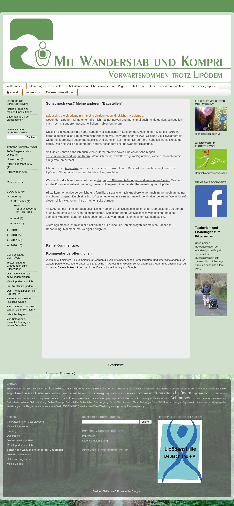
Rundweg (144, 398)
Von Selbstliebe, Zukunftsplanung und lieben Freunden (19, 322)
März (17, 223)
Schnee (197, 398)
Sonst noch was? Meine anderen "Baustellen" (35, 449)
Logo (212, 393)
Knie (132, 393)
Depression (149, 388)
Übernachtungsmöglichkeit (178, 402)
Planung (12, 431)
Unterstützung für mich (20, 459)
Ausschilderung (75, 388)
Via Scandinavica (42, 406)
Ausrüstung (56, 388)
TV (160, 402)
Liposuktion (13, 159)
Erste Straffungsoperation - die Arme (24, 208)
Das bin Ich (55, 86)
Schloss (165, 398)
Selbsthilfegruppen (203, 86)
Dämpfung (137, 388)
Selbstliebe (85, 402)
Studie (113, 402)
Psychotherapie (100, 398)
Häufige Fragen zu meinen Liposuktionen (19, 110)
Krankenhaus (164, 393)
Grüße (77, 393)
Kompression (145, 393)
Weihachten (86, 406)
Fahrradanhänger (212, 388)
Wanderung (71, 406)
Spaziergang (101, 402)
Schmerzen (180, 397)
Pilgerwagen (14, 171)
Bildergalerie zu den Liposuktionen (18, 118)
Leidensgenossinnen (19, 454)
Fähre (199, 388)
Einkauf (166, 388)
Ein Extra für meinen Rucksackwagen (19, 300)
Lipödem (183, 392)
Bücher (121, 388)
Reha (121, 398)
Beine (95, 388)
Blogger (136, 491)
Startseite (116, 365)
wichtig (115, 406)
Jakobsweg (96, 393)
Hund (84, 393)
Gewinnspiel (66, 393)
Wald (59, 406)
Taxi (119, 402)
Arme (44, 388)
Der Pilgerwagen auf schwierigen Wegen (19, 275)
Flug (224, 388)
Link (58, 200)
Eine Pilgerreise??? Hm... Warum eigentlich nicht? (22, 308)
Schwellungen (220, 398)
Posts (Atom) (67, 373)
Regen (114, 398)
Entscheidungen (179, 388)
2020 (14, 196)
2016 (14, 245)
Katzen (117, 393)
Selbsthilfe (72, 402)
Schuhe (206, 398)
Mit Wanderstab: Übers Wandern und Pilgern (98, 86)
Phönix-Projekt (14, 398)
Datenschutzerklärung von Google (116, 267)
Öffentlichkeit (221, 393)
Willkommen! (15, 86)
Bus (129, 388)
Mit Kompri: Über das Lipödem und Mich (159, 86)
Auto (87, 388)
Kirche (125, 393)
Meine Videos (15, 182)
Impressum (33, 92)
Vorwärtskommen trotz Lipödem (25, 421)
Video (53, 406)
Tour (135, 402)
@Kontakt (13, 92)
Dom (158, 388)
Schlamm (155, 398)
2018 (14, 235)
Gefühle (55, 393)
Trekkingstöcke (148, 402)
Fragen (10, 393)
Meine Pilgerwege (17, 426)
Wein (95, 406)
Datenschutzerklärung (60, 92)
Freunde (21, 393)
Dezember (20, 201)
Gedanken (42, 393)
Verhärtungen (14, 406)
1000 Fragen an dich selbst (23, 388)
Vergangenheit (219, 402)
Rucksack (131, 398)
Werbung (104, 406)
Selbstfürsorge (55, 402)
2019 (14, 229)
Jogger (108, 393)
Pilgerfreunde (30, 398)
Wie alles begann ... (18, 314)
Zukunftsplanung (136, 406)
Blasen (103, 388)
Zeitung (122, 406)
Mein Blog (36, 86)
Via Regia (27, 406)
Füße (31, 393)
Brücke (112, 388)
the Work (127, 402)
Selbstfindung (38, 402)
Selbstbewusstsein (18, 402)
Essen (191, 388)
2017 (14, 240)
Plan (87, 398)
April (17, 218)
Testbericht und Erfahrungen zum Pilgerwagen (17, 265)
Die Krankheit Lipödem (20, 286)
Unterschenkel (203, 402)
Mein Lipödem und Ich (20, 281)
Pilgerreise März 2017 (19, 163)
